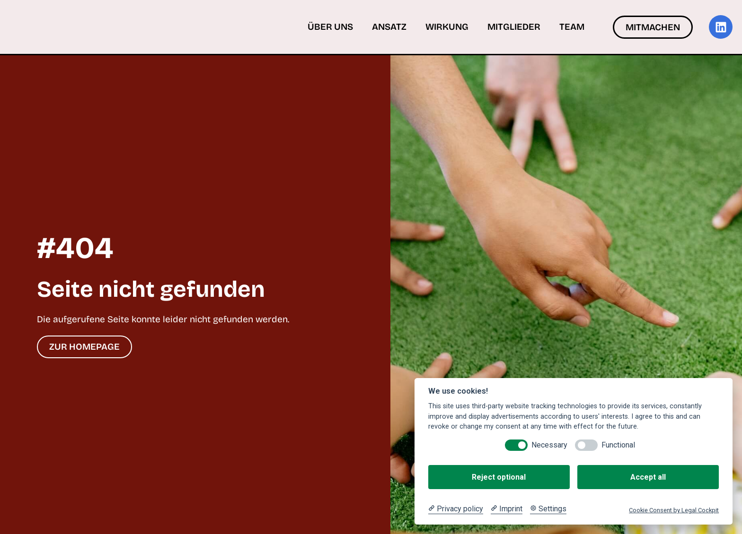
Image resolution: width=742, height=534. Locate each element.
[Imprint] (506, 509)
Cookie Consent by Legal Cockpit (674, 510)
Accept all (648, 477)
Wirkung (446, 26)
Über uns (330, 26)
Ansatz (389, 26)
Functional (618, 444)
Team (571, 26)
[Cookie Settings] (548, 509)
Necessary (549, 444)
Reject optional (499, 477)
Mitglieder (513, 26)
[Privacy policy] (455, 509)
